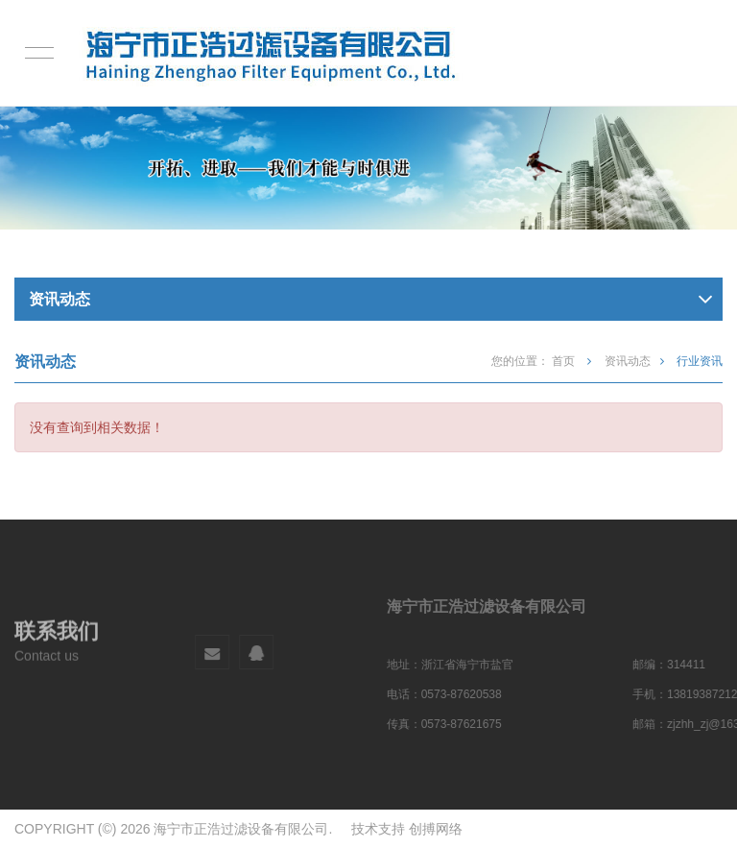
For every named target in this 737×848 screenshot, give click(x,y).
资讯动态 (628, 361)
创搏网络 (436, 828)
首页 (565, 361)
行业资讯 (700, 361)
